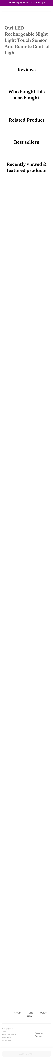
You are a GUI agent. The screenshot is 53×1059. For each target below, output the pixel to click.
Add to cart (26, 1053)
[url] (6, 1040)
